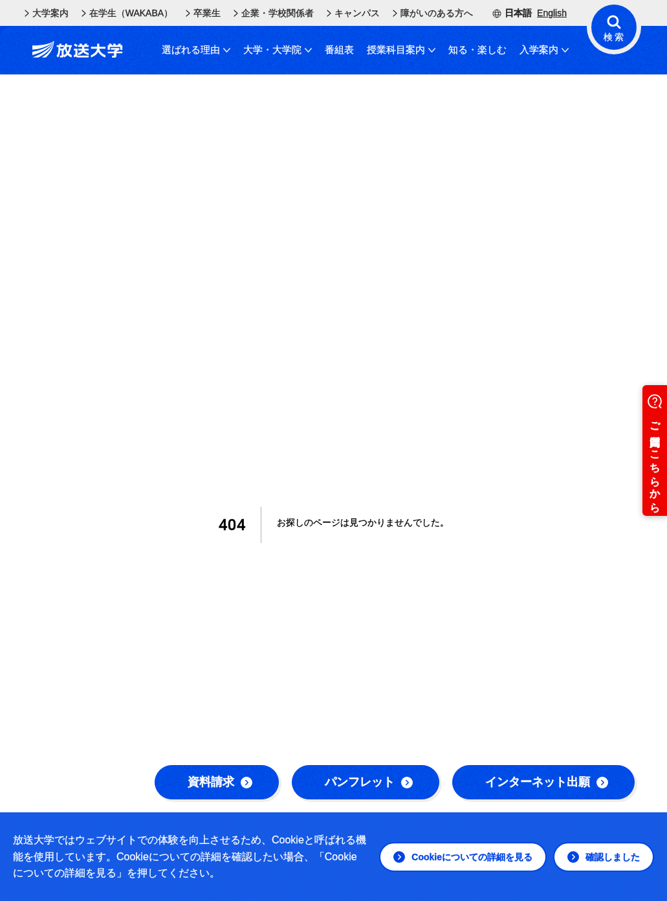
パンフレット (369, 781)
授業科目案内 (401, 49)
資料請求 (220, 781)
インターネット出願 (546, 781)
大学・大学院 (277, 49)
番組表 (339, 49)
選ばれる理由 (196, 49)
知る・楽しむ (477, 49)
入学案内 (544, 49)
